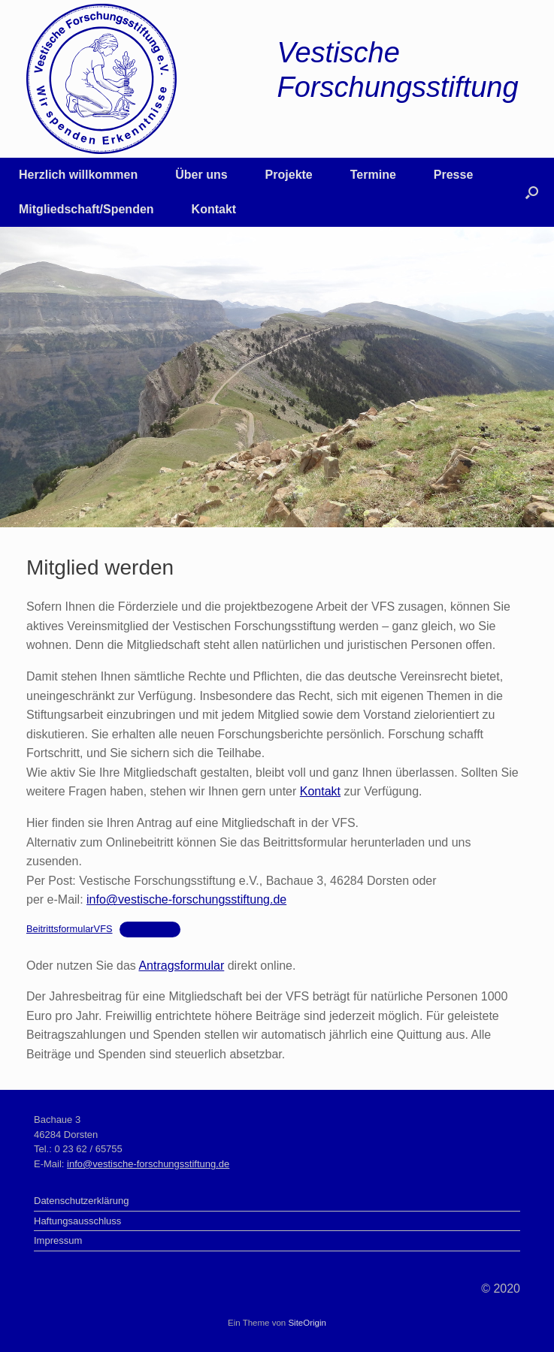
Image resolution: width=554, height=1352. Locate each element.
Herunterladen (150, 928)
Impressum (58, 1240)
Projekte (289, 174)
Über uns (201, 174)
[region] (277, 377)
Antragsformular (181, 965)
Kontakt (214, 209)
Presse (454, 174)
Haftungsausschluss (77, 1221)
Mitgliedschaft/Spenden (86, 209)
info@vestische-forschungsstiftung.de (186, 899)
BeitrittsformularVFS (69, 928)
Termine (373, 174)
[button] (532, 192)
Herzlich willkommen (78, 174)
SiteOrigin (307, 1322)
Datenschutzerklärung (81, 1200)
